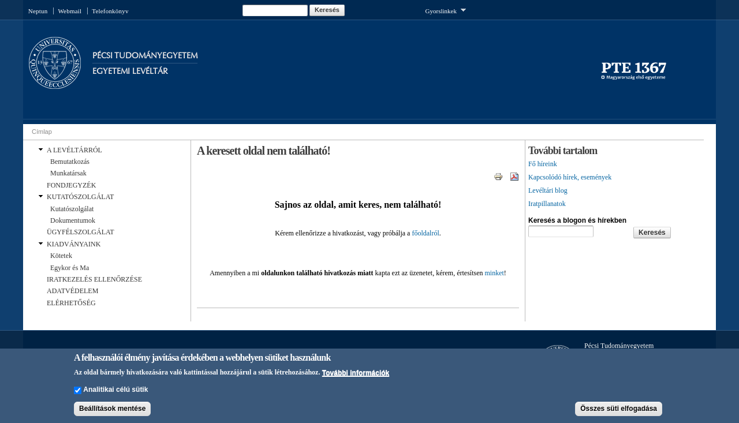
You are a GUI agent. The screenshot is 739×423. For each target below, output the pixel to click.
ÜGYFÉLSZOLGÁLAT (80, 232)
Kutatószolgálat (72, 209)
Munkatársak (68, 173)
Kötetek (61, 256)
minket (493, 273)
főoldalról (425, 233)
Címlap (42, 131)
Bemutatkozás (69, 162)
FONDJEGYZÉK (71, 185)
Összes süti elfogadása (618, 413)
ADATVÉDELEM (72, 291)
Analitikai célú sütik (115, 394)
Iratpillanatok (547, 204)
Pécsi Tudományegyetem (144, 56)
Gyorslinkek (445, 10)
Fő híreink (542, 164)
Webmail (69, 11)
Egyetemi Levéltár (130, 71)
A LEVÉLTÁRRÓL (74, 150)
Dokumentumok (72, 220)
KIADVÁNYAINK (73, 244)
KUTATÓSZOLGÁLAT (80, 197)
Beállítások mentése (112, 413)
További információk (355, 376)
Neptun (38, 11)
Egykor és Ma (69, 268)
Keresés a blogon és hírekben (577, 220)
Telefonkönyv (110, 11)
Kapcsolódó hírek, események (569, 177)
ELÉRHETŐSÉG (71, 303)
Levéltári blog (548, 190)
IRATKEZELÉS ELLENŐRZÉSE (94, 279)
